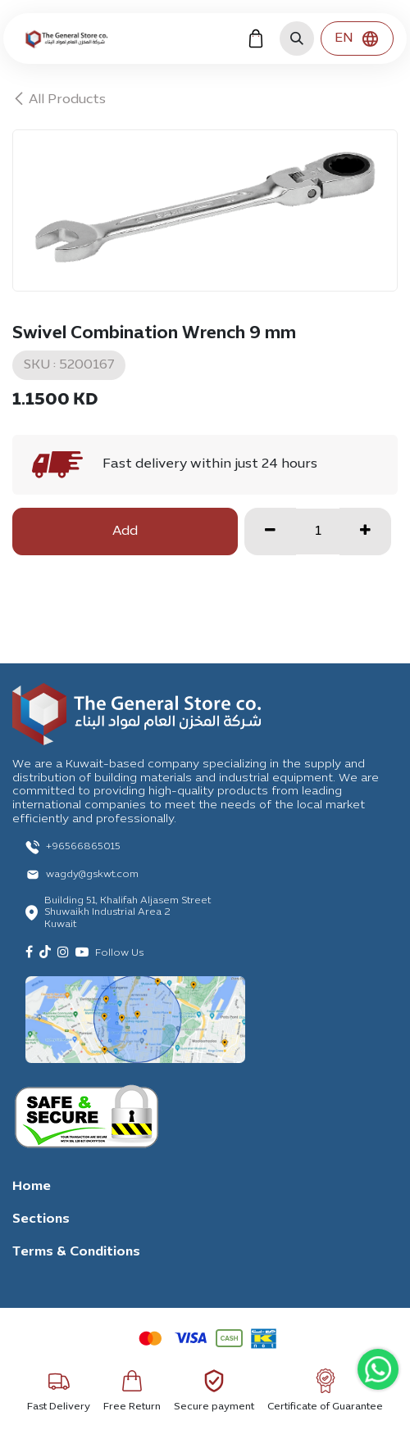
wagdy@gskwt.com (92, 874)
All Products (59, 100)
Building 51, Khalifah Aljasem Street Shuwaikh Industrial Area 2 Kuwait (127, 912)
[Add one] (365, 531)
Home (31, 1186)
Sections (41, 1219)
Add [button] (125, 531)
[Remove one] (270, 531)
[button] (297, 38)
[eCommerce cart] (255, 38)
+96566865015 (83, 847)
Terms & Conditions (76, 1252)
